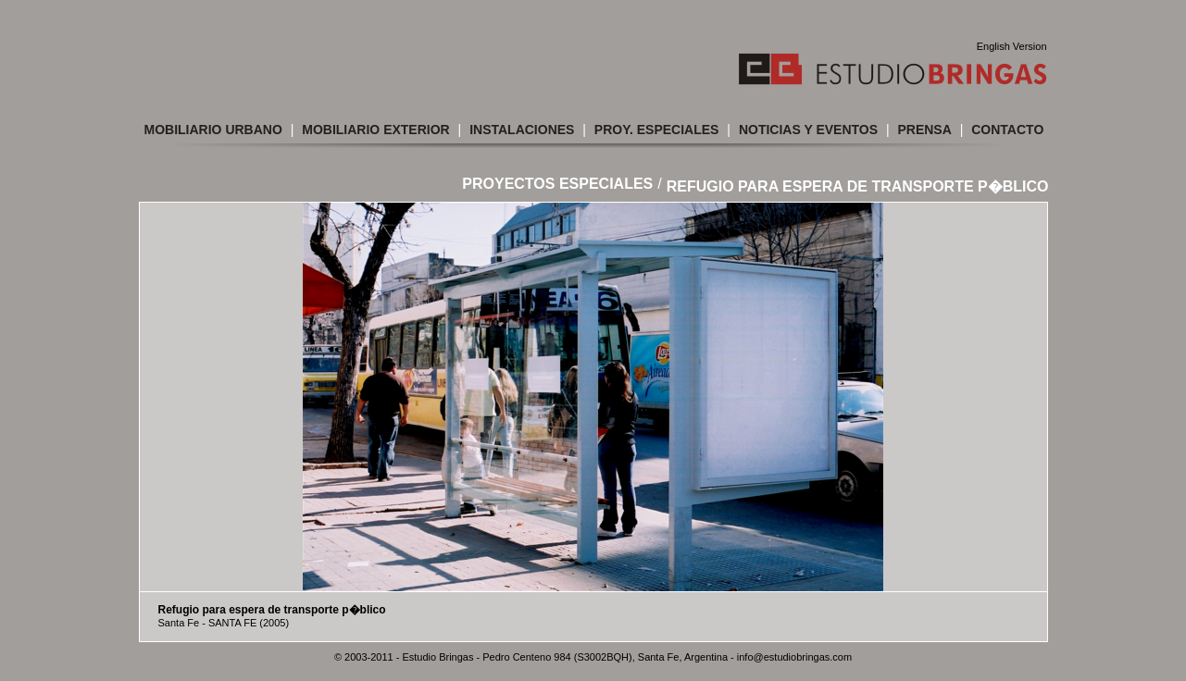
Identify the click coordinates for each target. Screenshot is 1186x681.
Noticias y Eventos (808, 129)
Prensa (924, 129)
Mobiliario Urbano (213, 129)
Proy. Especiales (656, 129)
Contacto (1007, 129)
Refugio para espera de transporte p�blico (858, 186)
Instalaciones (521, 129)
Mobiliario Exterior (375, 129)
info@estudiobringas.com (794, 656)
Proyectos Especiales (557, 184)
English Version (1012, 46)
